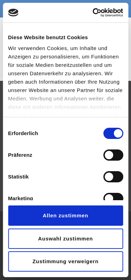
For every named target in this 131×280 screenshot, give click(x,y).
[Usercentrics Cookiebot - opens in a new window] (93, 12)
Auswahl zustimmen (65, 238)
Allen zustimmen (65, 215)
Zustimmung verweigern (65, 261)
